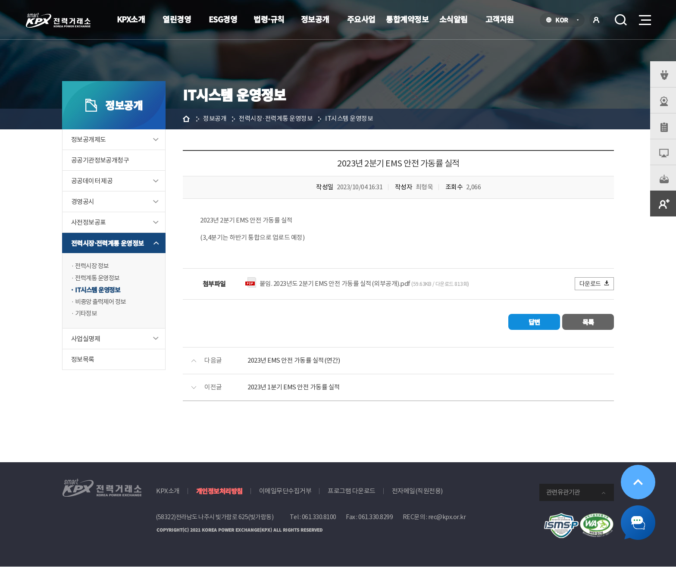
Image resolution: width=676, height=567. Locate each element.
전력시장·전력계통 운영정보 (107, 242)
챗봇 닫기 (638, 522)
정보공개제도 (88, 139)
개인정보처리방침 (219, 491)
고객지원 (499, 19)
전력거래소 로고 (58, 20)
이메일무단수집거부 (285, 491)
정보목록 (82, 360)
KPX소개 (131, 19)
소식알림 (453, 19)
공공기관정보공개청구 (100, 160)
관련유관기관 (563, 493)
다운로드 (594, 284)
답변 (534, 322)
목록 (588, 322)
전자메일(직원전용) (417, 491)
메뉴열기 (644, 17)
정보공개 (315, 19)
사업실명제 (85, 339)
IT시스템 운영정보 (99, 290)
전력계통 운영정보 (99, 278)
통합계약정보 (407, 19)
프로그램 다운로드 (352, 491)
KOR (564, 20)
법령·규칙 (269, 19)
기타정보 (86, 314)
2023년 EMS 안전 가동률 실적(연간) (294, 361)
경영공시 (82, 201)
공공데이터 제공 (92, 181)
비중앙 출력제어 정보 (102, 302)
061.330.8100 (319, 517)
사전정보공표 (88, 222)
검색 (621, 20)
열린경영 (177, 19)
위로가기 (638, 482)
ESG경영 (223, 19)
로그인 (596, 20)
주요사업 (361, 19)
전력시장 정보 (93, 266)
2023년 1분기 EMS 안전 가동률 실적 (294, 388)
